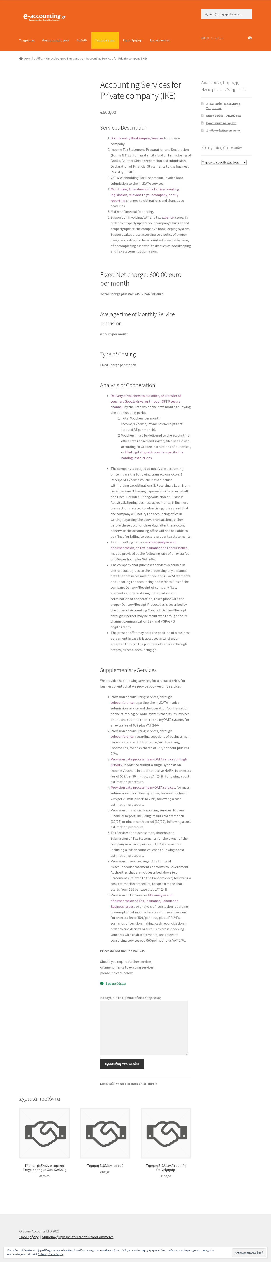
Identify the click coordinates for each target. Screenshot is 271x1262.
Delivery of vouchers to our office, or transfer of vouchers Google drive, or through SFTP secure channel (146, 401)
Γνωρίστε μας (105, 40)
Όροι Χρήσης (132, 40)
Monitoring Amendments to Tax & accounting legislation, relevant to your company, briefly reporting (145, 195)
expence (167, 217)
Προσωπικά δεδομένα (221, 123)
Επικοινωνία (159, 40)
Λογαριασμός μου (55, 40)
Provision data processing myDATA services (143, 787)
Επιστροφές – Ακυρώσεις (223, 116)
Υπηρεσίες (27, 40)
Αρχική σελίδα (33, 58)
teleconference (122, 702)
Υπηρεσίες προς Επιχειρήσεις (64, 58)
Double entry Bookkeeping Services (137, 138)
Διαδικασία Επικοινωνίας (223, 130)
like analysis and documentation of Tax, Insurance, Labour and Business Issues (144, 901)
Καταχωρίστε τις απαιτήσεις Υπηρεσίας (130, 997)
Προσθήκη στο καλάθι (122, 1064)
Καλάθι (81, 40)
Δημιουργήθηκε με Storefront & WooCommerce (78, 1237)
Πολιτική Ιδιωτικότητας (50, 1254)
